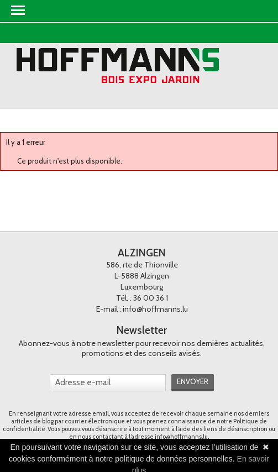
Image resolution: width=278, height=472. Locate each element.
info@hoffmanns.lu (155, 309)
